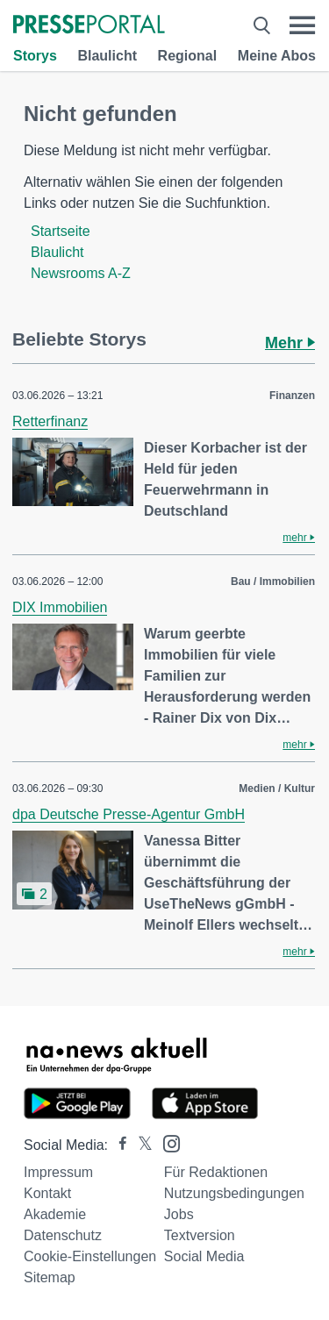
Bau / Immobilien (273, 581)
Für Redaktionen (216, 1172)
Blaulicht (107, 55)
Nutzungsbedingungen (234, 1193)
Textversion (199, 1235)
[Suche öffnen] (262, 25)
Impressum (58, 1172)
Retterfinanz (50, 421)
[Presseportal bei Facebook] (117, 1145)
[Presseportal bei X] (140, 1145)
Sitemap (49, 1277)
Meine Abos (277, 55)
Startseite (60, 231)
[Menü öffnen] (302, 25)
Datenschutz (63, 1235)
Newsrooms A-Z (81, 273)
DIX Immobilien (59, 607)
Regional (188, 55)
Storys (35, 55)
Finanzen (292, 395)
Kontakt (47, 1193)
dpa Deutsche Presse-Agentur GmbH (128, 814)
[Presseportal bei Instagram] (166, 1142)
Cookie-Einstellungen (90, 1256)
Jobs (179, 1214)
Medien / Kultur (277, 788)
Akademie (55, 1214)
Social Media (204, 1256)
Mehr (290, 343)
